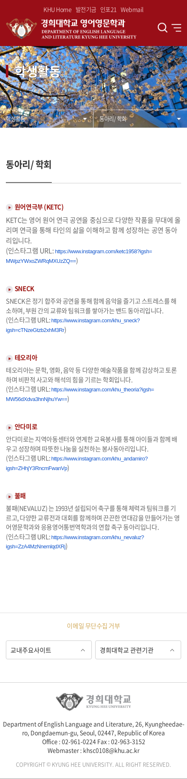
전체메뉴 (176, 27)
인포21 (108, 9)
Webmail (132, 9)
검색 (162, 28)
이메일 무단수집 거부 (93, 625)
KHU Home (57, 9)
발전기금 (86, 9)
